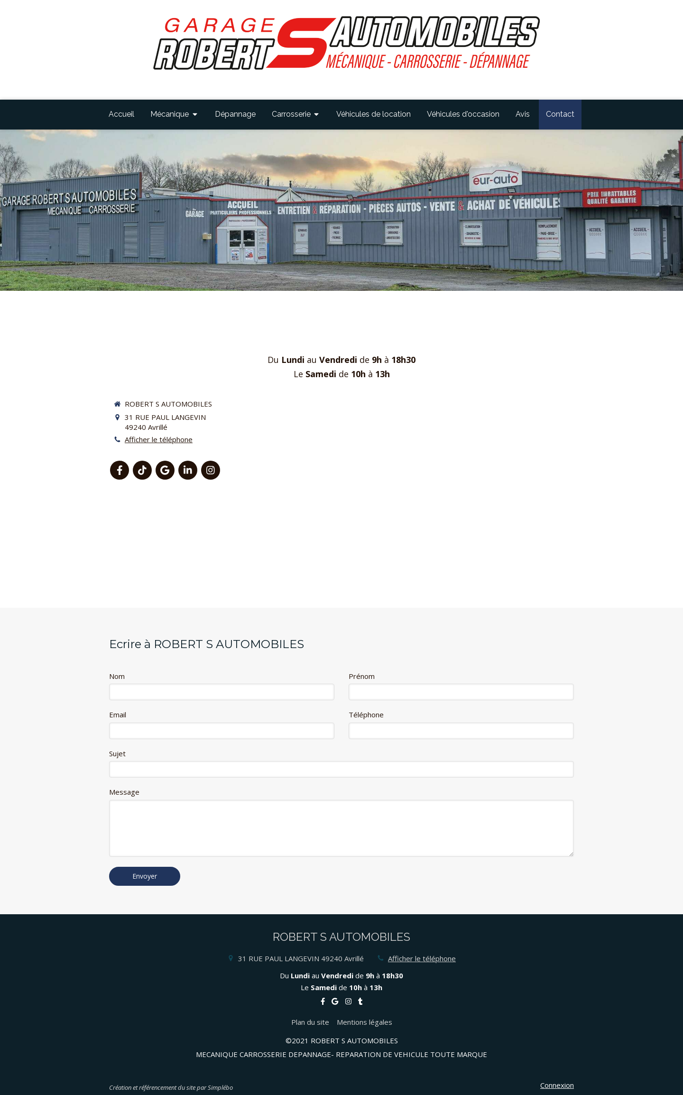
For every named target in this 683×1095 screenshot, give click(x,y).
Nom (117, 676)
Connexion (557, 1085)
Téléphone (366, 714)
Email (117, 714)
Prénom (362, 676)
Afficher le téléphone (159, 439)
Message (124, 792)
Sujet (117, 753)
